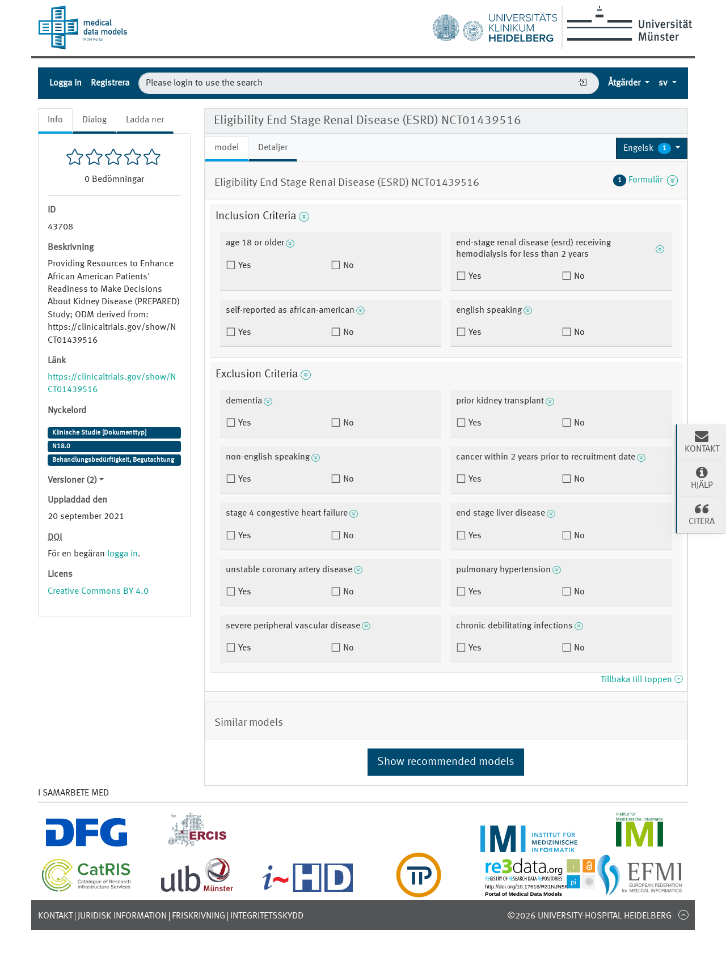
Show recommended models (445, 762)
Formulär (645, 180)
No (347, 265)
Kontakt (55, 916)
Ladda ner (145, 120)
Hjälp (701, 477)
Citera (701, 513)
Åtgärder (625, 83)
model (226, 147)
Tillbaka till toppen (641, 679)
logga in (122, 554)
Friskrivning (198, 916)
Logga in (65, 83)
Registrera (110, 83)
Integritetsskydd (266, 916)
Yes (243, 265)
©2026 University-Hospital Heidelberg (589, 916)
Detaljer (273, 147)
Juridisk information (122, 916)
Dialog (94, 120)
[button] (651, 148)
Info (55, 120)
